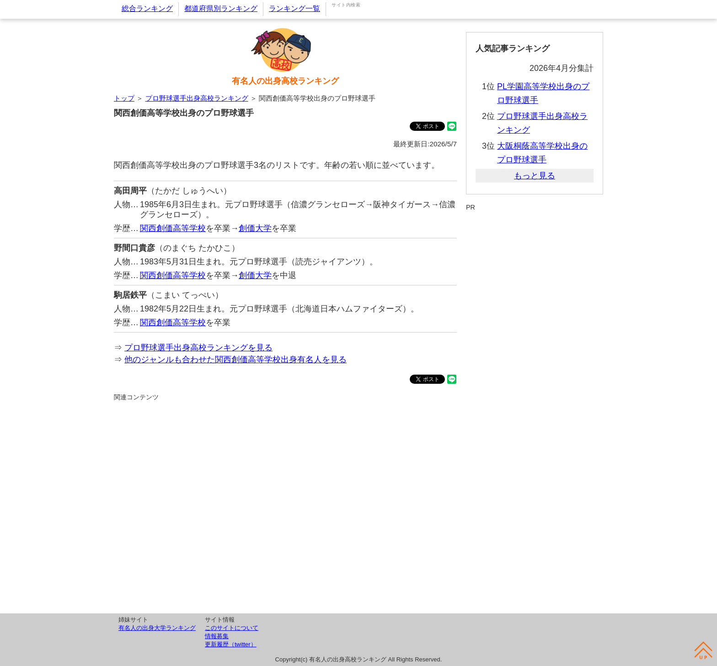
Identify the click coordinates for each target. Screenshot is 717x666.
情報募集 (217, 636)
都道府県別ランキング (220, 8)
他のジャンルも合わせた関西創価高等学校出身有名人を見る (235, 359)
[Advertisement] (285, 506)
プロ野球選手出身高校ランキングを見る (198, 347)
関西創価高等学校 (173, 228)
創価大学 (255, 228)
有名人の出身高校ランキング (285, 81)
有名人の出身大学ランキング (157, 627)
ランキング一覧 (294, 8)
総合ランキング (147, 8)
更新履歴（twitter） (231, 644)
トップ (124, 98)
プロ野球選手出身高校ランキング (196, 98)
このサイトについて (231, 627)
